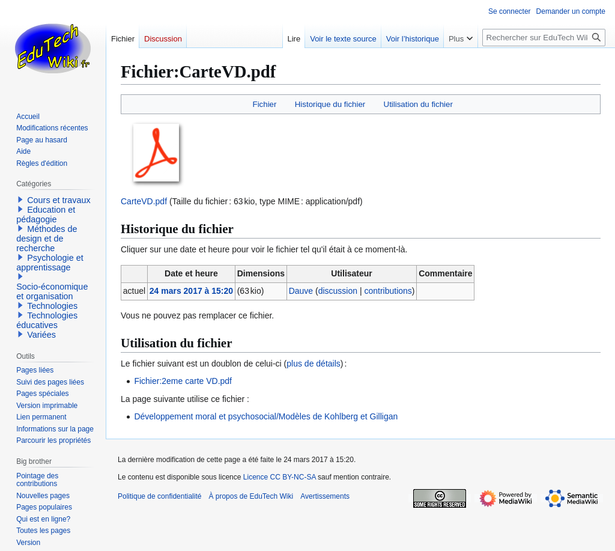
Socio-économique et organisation (52, 291)
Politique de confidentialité (159, 496)
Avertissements (325, 496)
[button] (20, 199)
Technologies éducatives (46, 320)
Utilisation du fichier (418, 104)
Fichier (265, 104)
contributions (387, 291)
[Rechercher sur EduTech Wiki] (543, 37)
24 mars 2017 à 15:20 (191, 291)
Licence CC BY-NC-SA (279, 477)
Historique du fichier (330, 104)
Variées (41, 334)
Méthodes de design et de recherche (46, 238)
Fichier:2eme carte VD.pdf (183, 381)
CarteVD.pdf (144, 201)
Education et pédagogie (45, 214)
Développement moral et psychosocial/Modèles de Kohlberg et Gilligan (266, 416)
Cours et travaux (59, 200)
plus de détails (313, 363)
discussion (337, 291)
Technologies (52, 306)
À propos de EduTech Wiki (250, 496)
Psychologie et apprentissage (49, 262)
